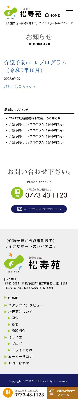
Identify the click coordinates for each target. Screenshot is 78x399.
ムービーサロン (20, 356)
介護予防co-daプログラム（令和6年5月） (37, 142)
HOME (55, 15)
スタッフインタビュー (25, 305)
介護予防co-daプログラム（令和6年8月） (37, 124)
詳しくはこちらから (20, 86)
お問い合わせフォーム (62, 393)
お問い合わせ (18, 363)
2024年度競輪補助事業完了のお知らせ (35, 118)
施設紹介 (19, 330)
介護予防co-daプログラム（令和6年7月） (37, 130)
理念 (15, 317)
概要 (15, 324)
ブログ (17, 343)
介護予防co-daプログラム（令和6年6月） (37, 136)
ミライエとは (22, 350)
